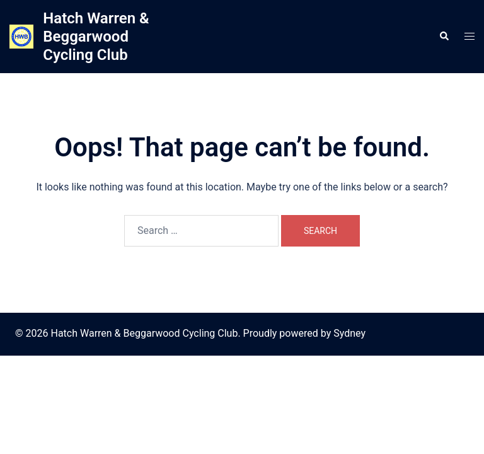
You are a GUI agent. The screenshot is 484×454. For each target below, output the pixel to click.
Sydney (349, 333)
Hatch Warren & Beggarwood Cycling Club (96, 36)
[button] (444, 37)
